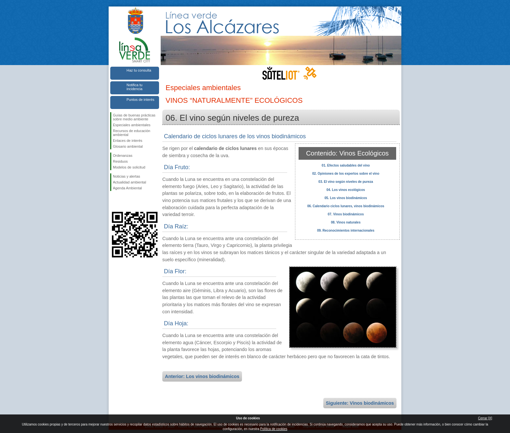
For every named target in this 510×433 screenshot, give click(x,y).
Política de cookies (273, 429)
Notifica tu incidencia (134, 87)
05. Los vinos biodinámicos (346, 198)
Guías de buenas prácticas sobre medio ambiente (134, 117)
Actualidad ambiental (129, 182)
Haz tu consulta (139, 70)
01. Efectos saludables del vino (346, 165)
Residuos (120, 161)
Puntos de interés (140, 99)
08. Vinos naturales (346, 222)
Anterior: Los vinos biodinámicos (202, 376)
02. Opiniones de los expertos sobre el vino (345, 173)
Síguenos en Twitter (125, 201)
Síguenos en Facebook (114, 201)
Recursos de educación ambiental (131, 133)
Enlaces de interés (127, 140)
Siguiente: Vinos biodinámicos (360, 403)
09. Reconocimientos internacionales (345, 230)
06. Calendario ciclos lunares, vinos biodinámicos (345, 206)
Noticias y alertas (126, 176)
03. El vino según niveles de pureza (345, 181)
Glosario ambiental (128, 146)
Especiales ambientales (132, 125)
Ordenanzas (122, 155)
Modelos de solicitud (129, 167)
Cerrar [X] (485, 418)
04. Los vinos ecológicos (346, 190)
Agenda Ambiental (127, 188)
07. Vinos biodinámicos (346, 214)
